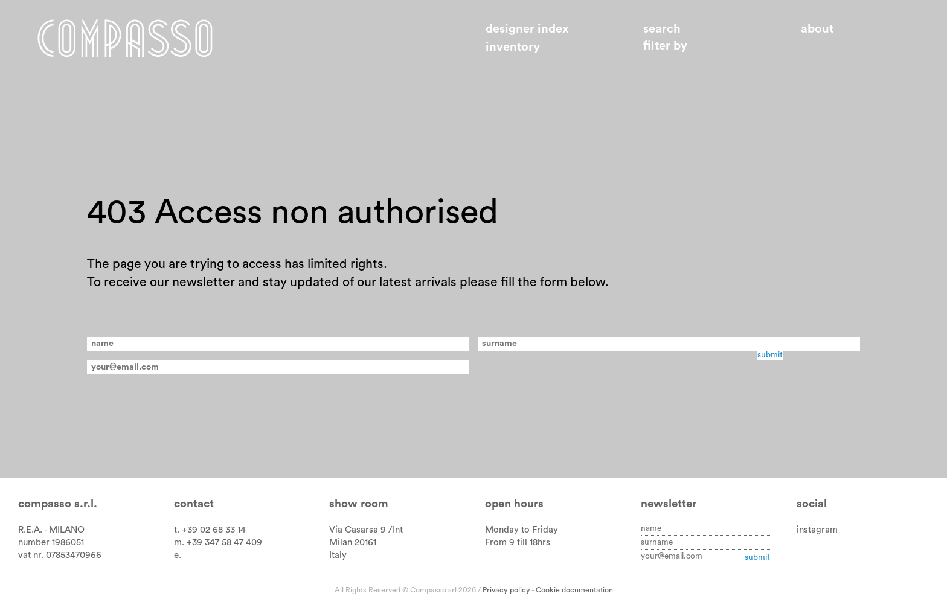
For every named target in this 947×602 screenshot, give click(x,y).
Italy (338, 555)
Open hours (514, 504)
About (817, 29)
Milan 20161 (352, 542)
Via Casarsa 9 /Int (366, 529)
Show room (358, 504)
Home (125, 38)
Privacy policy (506, 590)
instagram (817, 529)
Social (812, 504)
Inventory (513, 47)
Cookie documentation (574, 590)
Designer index (527, 29)
